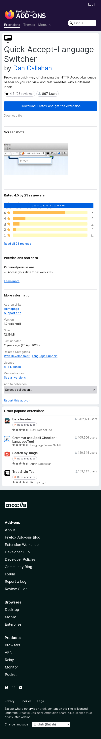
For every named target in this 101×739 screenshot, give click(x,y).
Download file (13, 115)
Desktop (12, 609)
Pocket (11, 674)
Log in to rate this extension (48, 205)
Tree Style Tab (23, 472)
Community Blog (18, 567)
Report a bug (15, 581)
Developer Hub (17, 552)
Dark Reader (21, 419)
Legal (41, 701)
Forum (10, 574)
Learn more (11, 281)
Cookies (25, 701)
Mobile (10, 617)
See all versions (15, 377)
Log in (92, 4)
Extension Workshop (22, 545)
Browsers (12, 645)
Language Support (44, 356)
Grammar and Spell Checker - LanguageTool (34, 440)
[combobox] (82, 23)
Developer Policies (20, 559)
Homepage (11, 308)
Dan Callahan (32, 68)
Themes (29, 25)
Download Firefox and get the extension (51, 106)
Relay (9, 660)
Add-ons (12, 522)
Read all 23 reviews (17, 243)
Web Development (17, 356)
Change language (16, 724)
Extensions (12, 25)
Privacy (10, 701)
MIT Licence (12, 366)
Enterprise (13, 624)
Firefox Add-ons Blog (22, 537)
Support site (12, 313)
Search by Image (25, 453)
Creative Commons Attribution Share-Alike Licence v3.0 (55, 712)
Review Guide (16, 589)
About (10, 530)
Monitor (11, 667)
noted (42, 708)
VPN (8, 652)
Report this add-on (17, 400)
